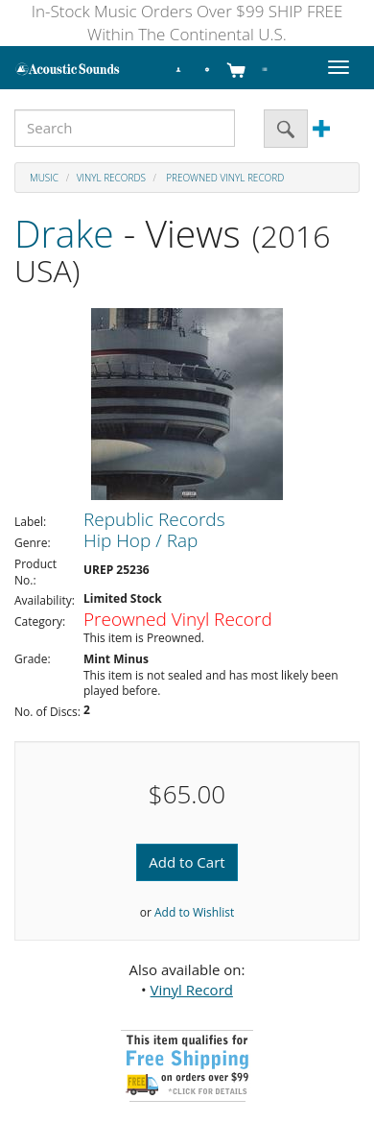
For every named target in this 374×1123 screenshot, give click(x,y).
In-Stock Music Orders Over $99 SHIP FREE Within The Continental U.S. (187, 22)
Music (44, 177)
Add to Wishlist (194, 912)
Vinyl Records (111, 177)
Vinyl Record (192, 989)
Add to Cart (186, 862)
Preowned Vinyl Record (224, 177)
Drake (64, 232)
